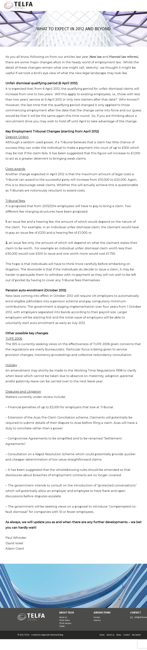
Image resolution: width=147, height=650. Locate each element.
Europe (97, 617)
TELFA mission (65, 623)
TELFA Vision (64, 620)
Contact (126, 635)
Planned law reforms (123, 57)
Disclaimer (136, 635)
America (97, 620)
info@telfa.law (140, 617)
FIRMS (62, 626)
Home (102, 635)
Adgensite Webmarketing (52, 635)
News (118, 635)
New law (96, 57)
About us (63, 617)
